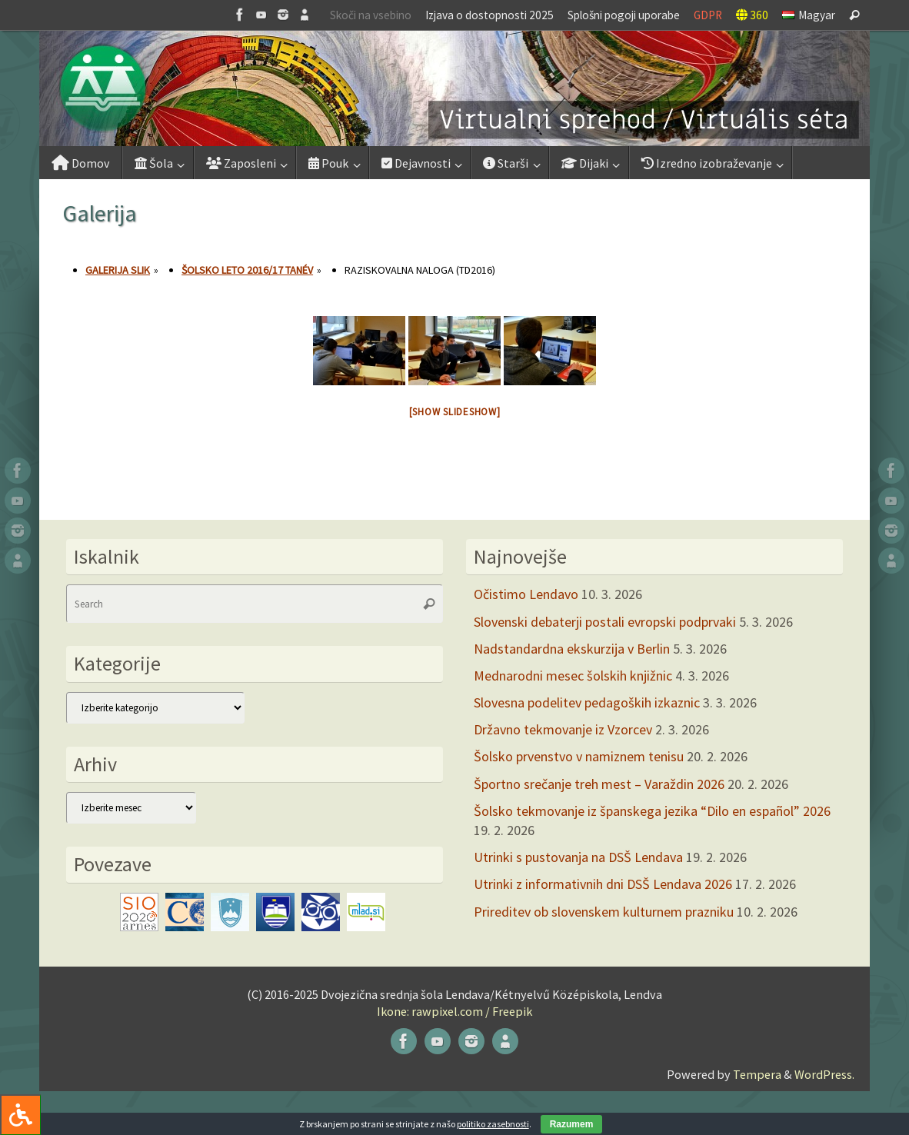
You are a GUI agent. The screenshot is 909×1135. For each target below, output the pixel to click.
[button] (454, 88)
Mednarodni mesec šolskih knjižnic (573, 675)
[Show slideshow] (455, 411)
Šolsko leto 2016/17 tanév (247, 270)
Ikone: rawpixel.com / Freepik (454, 1011)
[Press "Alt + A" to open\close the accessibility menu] (20, 1114)
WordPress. (824, 1074)
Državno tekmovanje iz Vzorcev (563, 729)
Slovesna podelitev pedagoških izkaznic (587, 702)
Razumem (572, 1124)
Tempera (757, 1074)
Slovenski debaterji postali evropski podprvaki (605, 622)
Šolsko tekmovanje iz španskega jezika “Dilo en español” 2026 (652, 811)
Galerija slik (117, 270)
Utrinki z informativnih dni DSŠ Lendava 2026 (603, 884)
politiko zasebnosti (493, 1124)
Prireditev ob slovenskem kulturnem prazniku (604, 911)
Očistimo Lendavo (526, 594)
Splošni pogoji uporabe (624, 15)
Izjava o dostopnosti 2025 (489, 15)
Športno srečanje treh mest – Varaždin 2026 (599, 784)
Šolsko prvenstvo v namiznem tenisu (579, 756)
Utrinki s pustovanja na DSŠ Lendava (578, 857)
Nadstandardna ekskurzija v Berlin (572, 648)
